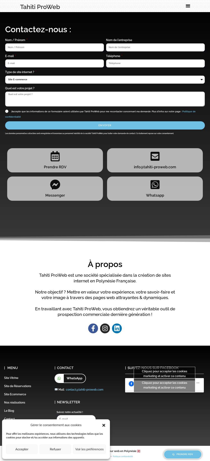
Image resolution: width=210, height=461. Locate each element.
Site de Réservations (17, 386)
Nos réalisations (14, 402)
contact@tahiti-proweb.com (84, 389)
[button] (104, 425)
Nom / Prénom (15, 40)
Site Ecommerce (15, 394)
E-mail (9, 56)
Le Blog (9, 410)
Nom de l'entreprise (119, 40)
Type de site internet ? (20, 72)
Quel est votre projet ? (19, 88)
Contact (9, 419)
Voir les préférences (89, 449)
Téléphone (113, 56)
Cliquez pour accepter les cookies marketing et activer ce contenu (164, 374)
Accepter (21, 449)
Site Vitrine (11, 378)
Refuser (55, 449)
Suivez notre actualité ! (70, 412)
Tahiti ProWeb (40, 6)
